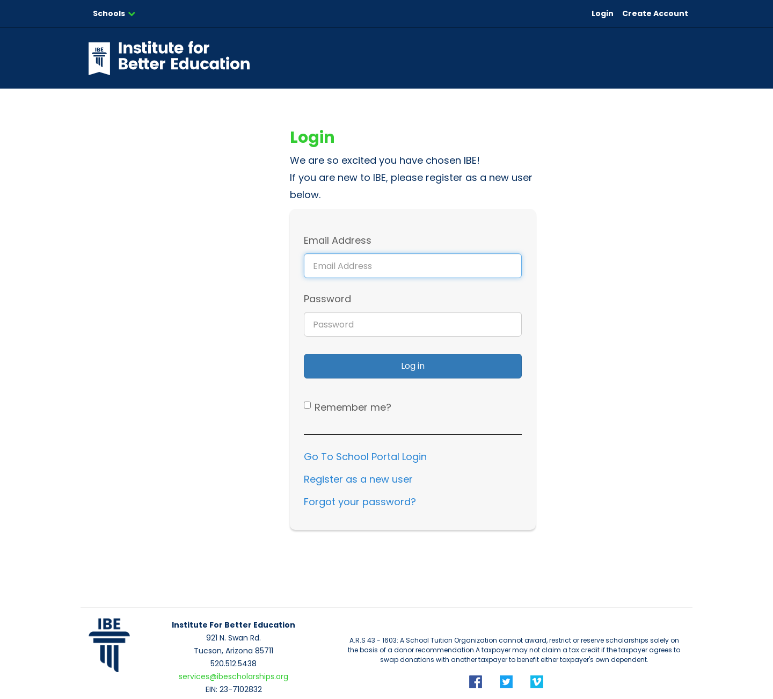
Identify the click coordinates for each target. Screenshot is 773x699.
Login (603, 13)
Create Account (655, 13)
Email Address (337, 240)
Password (327, 298)
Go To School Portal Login (365, 456)
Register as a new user (358, 479)
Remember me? (353, 407)
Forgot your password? (360, 501)
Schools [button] (114, 13)
